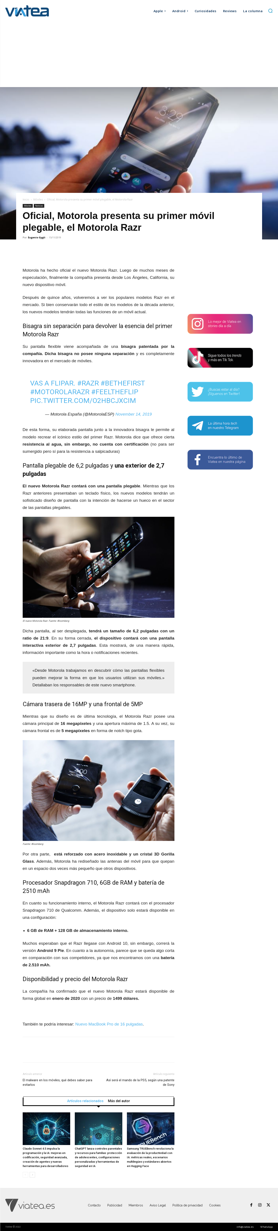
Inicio (26, 199)
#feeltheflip (114, 392)
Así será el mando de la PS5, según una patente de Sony (140, 1082)
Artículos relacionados (85, 1101)
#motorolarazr (59, 392)
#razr (88, 383)
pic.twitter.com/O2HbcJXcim (83, 400)
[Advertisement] (139, 54)
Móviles (38, 199)
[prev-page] (25, 1174)
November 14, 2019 (133, 414)
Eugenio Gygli (36, 237)
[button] (270, 10)
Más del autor (119, 1101)
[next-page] (32, 1174)
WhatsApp (266, 1226)
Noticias (39, 205)
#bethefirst (123, 383)
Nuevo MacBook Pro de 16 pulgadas (109, 1024)
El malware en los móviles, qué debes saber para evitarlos (57, 1082)
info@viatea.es (245, 1226)
